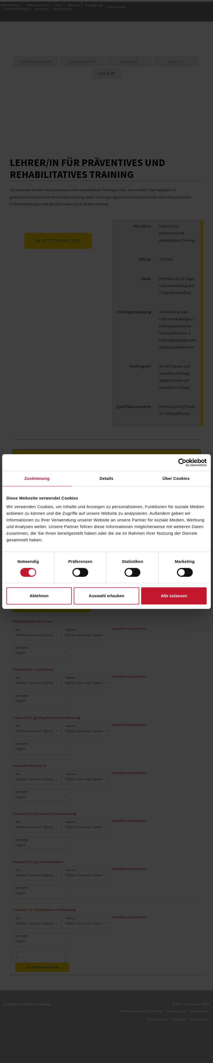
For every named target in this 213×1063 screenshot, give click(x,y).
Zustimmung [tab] (37, 478)
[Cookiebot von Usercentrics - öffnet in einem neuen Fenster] (182, 462)
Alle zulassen (174, 595)
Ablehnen (39, 595)
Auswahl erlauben (106, 595)
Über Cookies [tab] (176, 478)
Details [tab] (106, 478)
